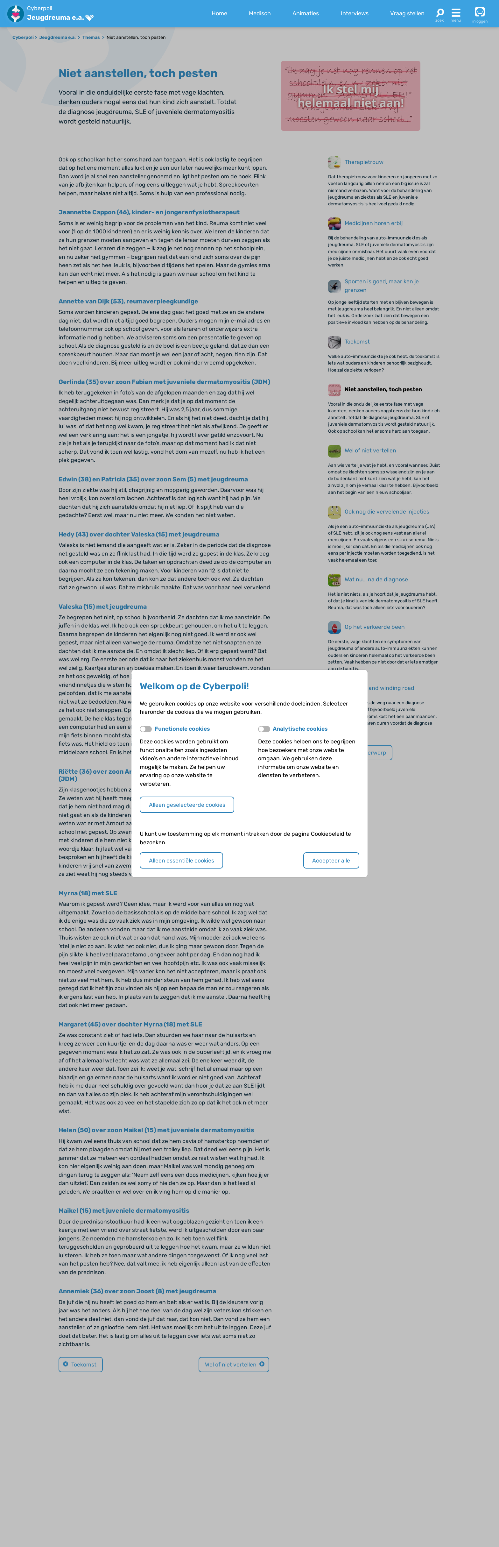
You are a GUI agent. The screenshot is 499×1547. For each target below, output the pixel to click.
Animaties (305, 13)
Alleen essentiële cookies (181, 860)
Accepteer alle (331, 860)
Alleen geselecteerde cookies (187, 804)
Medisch (260, 13)
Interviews (355, 13)
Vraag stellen (407, 13)
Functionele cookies (182, 728)
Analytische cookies (300, 728)
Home (219, 13)
